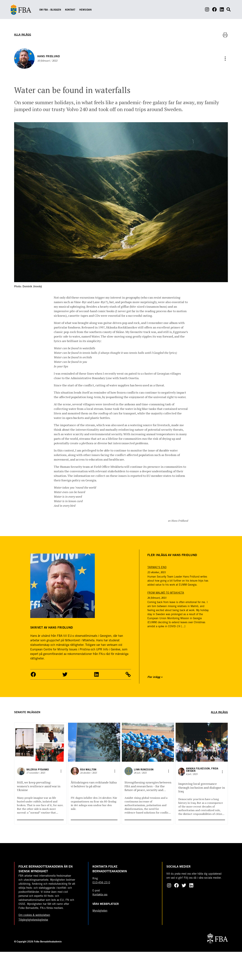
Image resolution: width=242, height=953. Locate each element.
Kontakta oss (99, 896)
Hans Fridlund (49, 57)
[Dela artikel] (225, 59)
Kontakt (70, 10)
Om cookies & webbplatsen (34, 916)
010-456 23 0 (101, 884)
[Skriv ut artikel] (225, 35)
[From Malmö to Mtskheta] (165, 594)
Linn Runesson (144, 771)
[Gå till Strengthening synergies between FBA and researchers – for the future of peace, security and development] (148, 743)
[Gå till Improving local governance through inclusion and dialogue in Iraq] (202, 743)
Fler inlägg (153, 678)
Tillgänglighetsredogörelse (33, 921)
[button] (33, 675)
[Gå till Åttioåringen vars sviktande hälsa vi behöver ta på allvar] (94, 743)
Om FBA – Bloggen (50, 10)
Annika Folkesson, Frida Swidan (202, 771)
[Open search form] (228, 9)
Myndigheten (99, 912)
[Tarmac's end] (157, 568)
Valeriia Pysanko (37, 771)
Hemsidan (85, 10)
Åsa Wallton (88, 771)
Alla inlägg (22, 35)
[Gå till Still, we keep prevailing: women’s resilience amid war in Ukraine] (40, 743)
